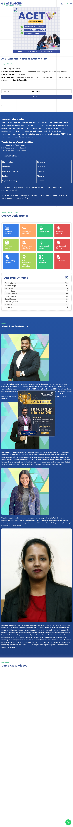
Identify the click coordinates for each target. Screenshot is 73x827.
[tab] (14, 117)
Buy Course (36, 97)
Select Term (7, 91)
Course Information (13, 119)
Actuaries (10, 105)
